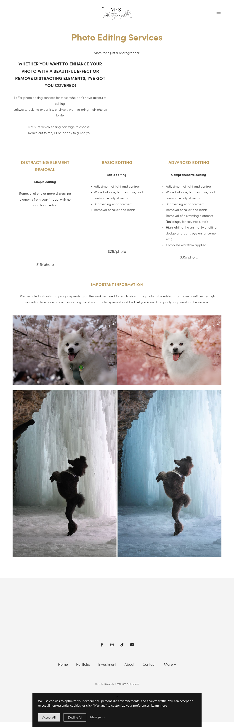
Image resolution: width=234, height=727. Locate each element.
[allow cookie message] (49, 717)
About (129, 664)
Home (63, 664)
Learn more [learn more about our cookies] (159, 705)
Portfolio (83, 664)
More (170, 664)
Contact (149, 664)
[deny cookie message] (75, 717)
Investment (107, 664)
